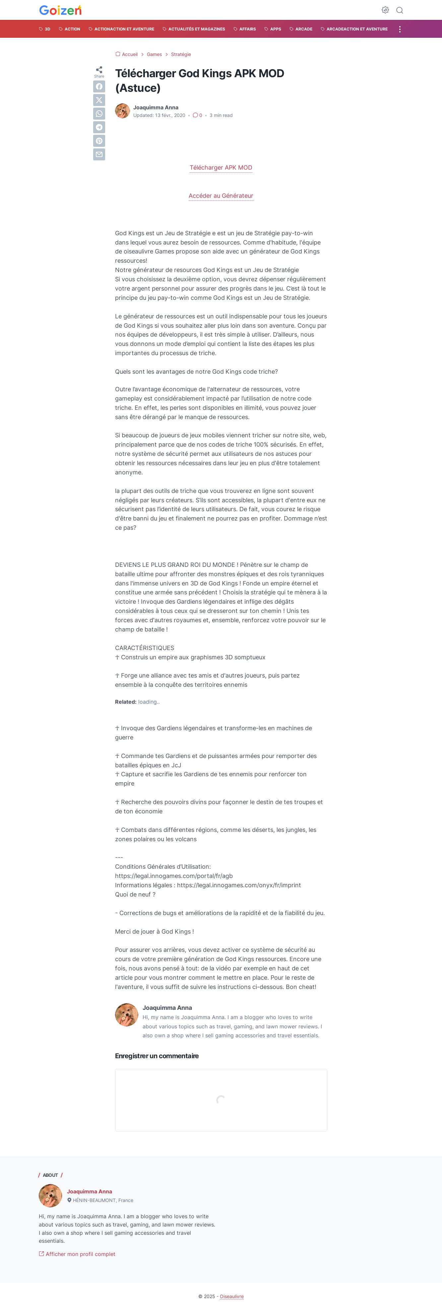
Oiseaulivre (232, 1296)
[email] (99, 154)
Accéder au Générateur (221, 195)
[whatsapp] (99, 114)
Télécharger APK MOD (221, 167)
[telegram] (99, 127)
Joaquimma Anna (89, 1191)
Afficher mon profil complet (77, 1254)
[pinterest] (99, 141)
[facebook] (99, 86)
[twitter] (99, 100)
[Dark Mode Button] (385, 10)
